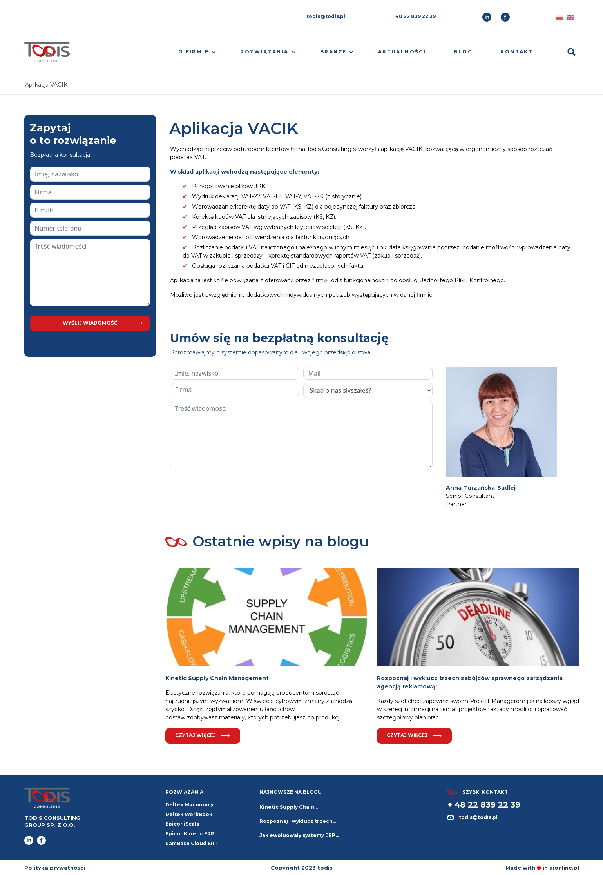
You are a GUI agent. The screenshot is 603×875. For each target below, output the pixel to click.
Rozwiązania (264, 51)
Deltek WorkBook (188, 814)
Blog (463, 51)
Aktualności (402, 51)
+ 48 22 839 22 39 (413, 16)
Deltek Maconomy (189, 805)
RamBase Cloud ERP (191, 843)
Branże (333, 51)
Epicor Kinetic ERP (189, 834)
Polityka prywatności (54, 867)
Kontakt (516, 51)
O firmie (193, 51)
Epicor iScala (182, 824)
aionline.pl (564, 867)
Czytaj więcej (202, 735)
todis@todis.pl (325, 16)
